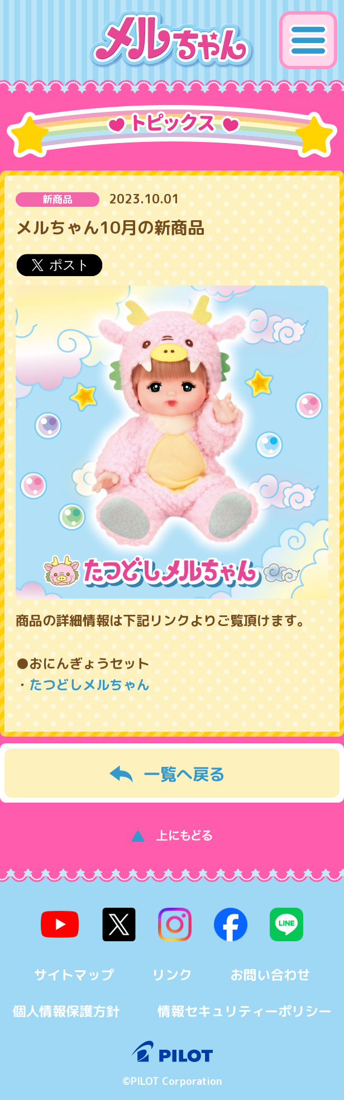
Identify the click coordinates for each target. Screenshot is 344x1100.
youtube (60, 924)
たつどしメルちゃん (89, 684)
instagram (175, 924)
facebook (230, 924)
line (286, 924)
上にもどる (172, 833)
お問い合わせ (270, 974)
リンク (172, 974)
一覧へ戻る (172, 773)
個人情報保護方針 (66, 1011)
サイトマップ (74, 974)
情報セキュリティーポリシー (244, 1011)
